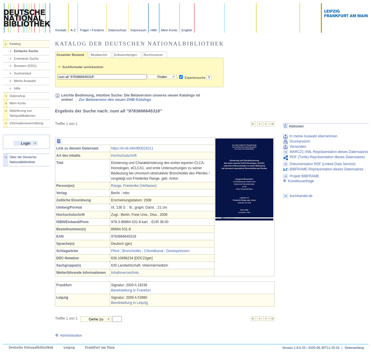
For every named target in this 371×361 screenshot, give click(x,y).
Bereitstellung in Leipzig (129, 303)
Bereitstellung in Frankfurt (131, 290)
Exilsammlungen (125, 54)
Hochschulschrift (124, 156)
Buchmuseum (153, 54)
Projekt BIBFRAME (304, 176)
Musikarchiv (99, 54)
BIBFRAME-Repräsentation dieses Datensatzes (326, 169)
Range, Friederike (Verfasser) (134, 186)
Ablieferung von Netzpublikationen (22, 113)
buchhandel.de (301, 196)
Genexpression (178, 251)
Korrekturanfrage (298, 181)
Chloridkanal (153, 251)
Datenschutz (117, 30)
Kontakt (60, 30)
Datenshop (17, 96)
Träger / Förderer (92, 30)
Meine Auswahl (25, 81)
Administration (68, 335)
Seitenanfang (354, 347)
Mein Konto (169, 30)
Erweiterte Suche (26, 58)
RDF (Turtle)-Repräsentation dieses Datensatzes (327, 157)
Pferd (115, 251)
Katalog (15, 43)
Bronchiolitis (131, 251)
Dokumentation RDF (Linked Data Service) (322, 164)
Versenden (298, 147)
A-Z (73, 30)
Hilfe (153, 30)
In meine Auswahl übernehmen (313, 136)
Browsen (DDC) (25, 66)
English (186, 30)
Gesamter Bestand (70, 54)
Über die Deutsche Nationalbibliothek (23, 159)
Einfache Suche (26, 51)
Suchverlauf (22, 73)
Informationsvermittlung (26, 123)
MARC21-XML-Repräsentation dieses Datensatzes (329, 152)
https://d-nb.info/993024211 (132, 148)
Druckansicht (300, 141)
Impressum (138, 30)
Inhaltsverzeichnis (125, 273)
